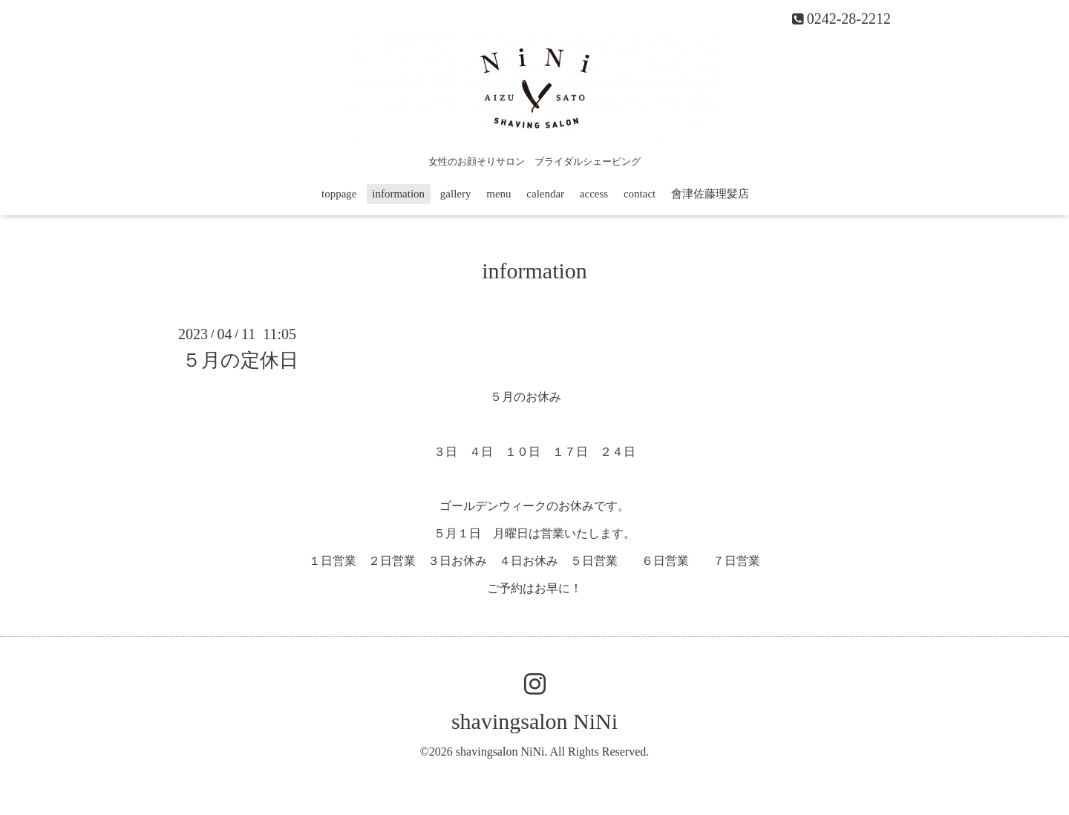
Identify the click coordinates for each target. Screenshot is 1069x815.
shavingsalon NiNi (534, 721)
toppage (338, 194)
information (398, 194)
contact (640, 194)
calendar (545, 194)
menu (498, 194)
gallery (455, 194)
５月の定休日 (240, 360)
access (594, 194)
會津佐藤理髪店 (710, 194)
